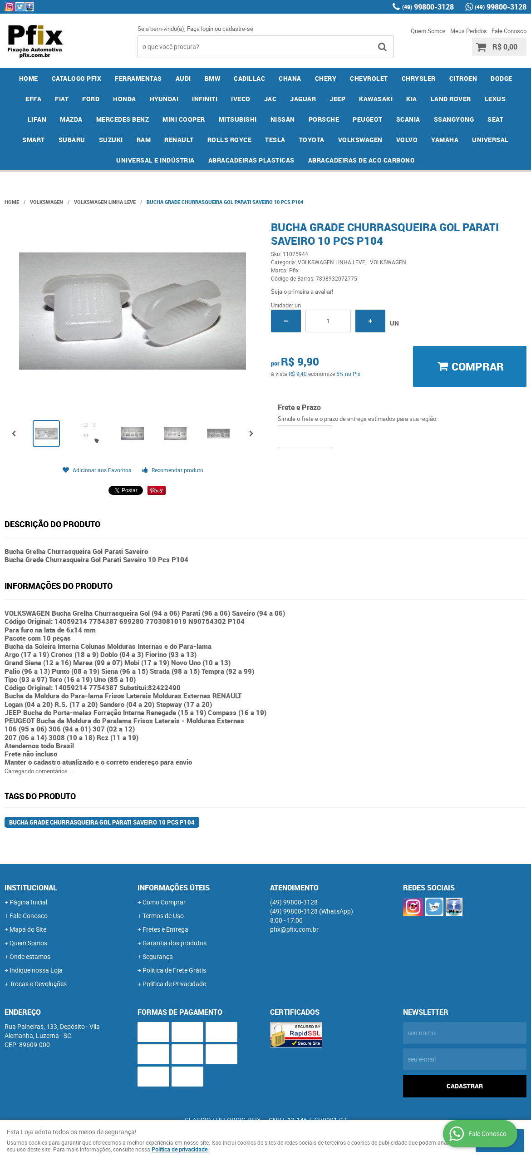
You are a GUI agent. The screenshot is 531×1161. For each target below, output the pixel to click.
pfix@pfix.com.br (294, 929)
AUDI (183, 78)
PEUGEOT (368, 119)
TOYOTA (311, 139)
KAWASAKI (376, 98)
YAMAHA (444, 139)
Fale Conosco (509, 31)
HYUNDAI (164, 98)
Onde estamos (30, 956)
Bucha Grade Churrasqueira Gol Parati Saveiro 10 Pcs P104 (102, 822)
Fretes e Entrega (165, 929)
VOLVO (407, 139)
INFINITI (204, 98)
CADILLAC (249, 78)
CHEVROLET (369, 78)
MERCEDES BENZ (122, 119)
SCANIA (408, 119)
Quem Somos (428, 31)
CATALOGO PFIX (77, 78)
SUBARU (72, 139)
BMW (213, 78)
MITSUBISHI (238, 119)
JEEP (337, 98)
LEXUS (495, 98)
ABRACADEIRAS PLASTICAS (251, 160)
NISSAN (282, 119)
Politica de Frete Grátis (174, 970)
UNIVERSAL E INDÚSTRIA (155, 160)
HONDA (124, 98)
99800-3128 (428, 7)
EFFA (33, 98)
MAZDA (71, 119)
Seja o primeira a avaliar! (302, 291)
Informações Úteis (174, 888)
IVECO (241, 98)
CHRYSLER (419, 78)
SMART (33, 139)
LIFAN (37, 119)
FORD (90, 98)
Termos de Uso (163, 915)
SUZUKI (111, 139)
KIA (411, 98)
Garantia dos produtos (174, 943)
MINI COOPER (183, 119)
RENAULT (179, 139)
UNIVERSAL (490, 139)
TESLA (275, 139)
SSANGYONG (454, 119)
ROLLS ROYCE (229, 139)
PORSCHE (324, 119)
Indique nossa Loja (36, 970)
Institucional (31, 888)
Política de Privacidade (174, 983)
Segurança (158, 956)
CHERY (326, 78)
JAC (270, 98)
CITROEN (463, 78)
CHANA (290, 78)
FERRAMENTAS (138, 78)
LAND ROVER (451, 98)
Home (28, 78)
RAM (144, 139)
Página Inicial (28, 902)
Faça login (200, 29)
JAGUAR (303, 98)
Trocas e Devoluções (38, 983)
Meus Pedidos (468, 31)
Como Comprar (164, 902)
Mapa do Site (28, 929)
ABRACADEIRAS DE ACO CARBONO (361, 160)
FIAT (62, 98)
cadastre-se (237, 29)
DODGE (501, 78)
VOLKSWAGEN (360, 139)
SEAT (495, 119)
